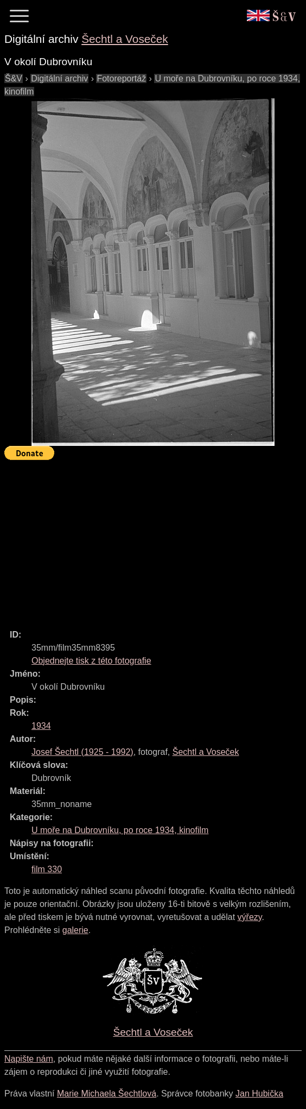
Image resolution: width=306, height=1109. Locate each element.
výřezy (250, 917)
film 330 (46, 869)
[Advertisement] (155, 540)
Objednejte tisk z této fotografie (91, 660)
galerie (75, 930)
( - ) (82, 752)
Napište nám (28, 1058)
